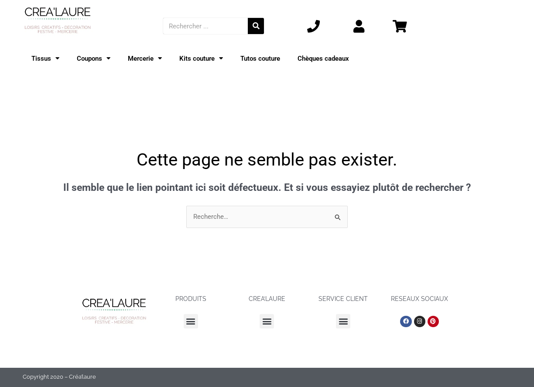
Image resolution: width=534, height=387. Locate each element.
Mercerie (145, 58)
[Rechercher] (256, 26)
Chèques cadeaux (323, 58)
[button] (191, 321)
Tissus (45, 58)
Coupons (93, 58)
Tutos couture (260, 58)
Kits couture (201, 58)
